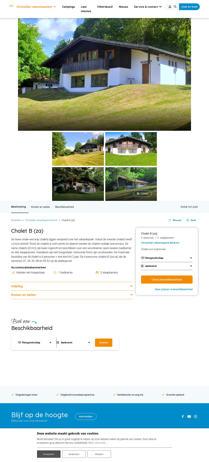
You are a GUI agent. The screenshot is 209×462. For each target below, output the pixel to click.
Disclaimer (160, 409)
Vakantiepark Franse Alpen (25, 405)
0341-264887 (25, 326)
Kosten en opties (40, 92)
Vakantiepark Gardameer (24, 415)
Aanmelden (87, 302)
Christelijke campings (70, 406)
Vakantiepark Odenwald (24, 385)
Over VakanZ (114, 365)
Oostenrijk (64, 385)
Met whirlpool (114, 416)
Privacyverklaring (164, 414)
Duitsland (16, 106)
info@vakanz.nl (75, 326)
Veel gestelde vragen (166, 400)
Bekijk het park (189, 93)
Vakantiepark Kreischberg (25, 425)
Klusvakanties (66, 421)
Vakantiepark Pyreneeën (24, 410)
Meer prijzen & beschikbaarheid (174, 175)
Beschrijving (18, 92)
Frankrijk (63, 370)
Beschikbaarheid (64, 92)
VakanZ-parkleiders (117, 380)
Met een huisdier (116, 411)
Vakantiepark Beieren (22, 365)
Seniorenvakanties (69, 416)
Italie (61, 375)
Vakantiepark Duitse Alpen (25, 370)
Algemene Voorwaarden (168, 419)
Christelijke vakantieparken (73, 402)
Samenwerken (163, 424)
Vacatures (160, 390)
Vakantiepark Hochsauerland (26, 375)
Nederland (64, 380)
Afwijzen (99, 453)
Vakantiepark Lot (20, 400)
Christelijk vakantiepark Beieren (41, 106)
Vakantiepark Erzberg (22, 420)
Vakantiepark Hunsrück (23, 380)
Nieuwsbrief (161, 375)
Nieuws (159, 370)
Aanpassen (74, 453)
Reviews (159, 395)
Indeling (17, 172)
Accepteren (49, 453)
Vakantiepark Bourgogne (24, 395)
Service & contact (125, 326)
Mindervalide (114, 402)
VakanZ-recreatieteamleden (122, 375)
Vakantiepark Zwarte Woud (25, 390)
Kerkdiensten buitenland (120, 385)
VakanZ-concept (116, 370)
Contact (159, 365)
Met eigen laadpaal (117, 426)
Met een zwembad (117, 406)
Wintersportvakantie (70, 411)
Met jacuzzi (113, 421)
